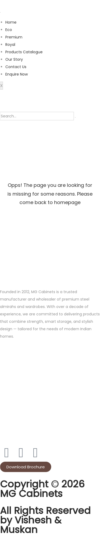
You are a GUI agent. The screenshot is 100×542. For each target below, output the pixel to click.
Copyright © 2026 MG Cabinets (42, 488)
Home (11, 22)
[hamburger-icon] (0, 12)
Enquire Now (16, 74)
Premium (13, 37)
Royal (10, 44)
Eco (8, 29)
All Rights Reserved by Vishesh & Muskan (45, 520)
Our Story (14, 59)
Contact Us (15, 66)
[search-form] (37, 116)
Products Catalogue (24, 52)
